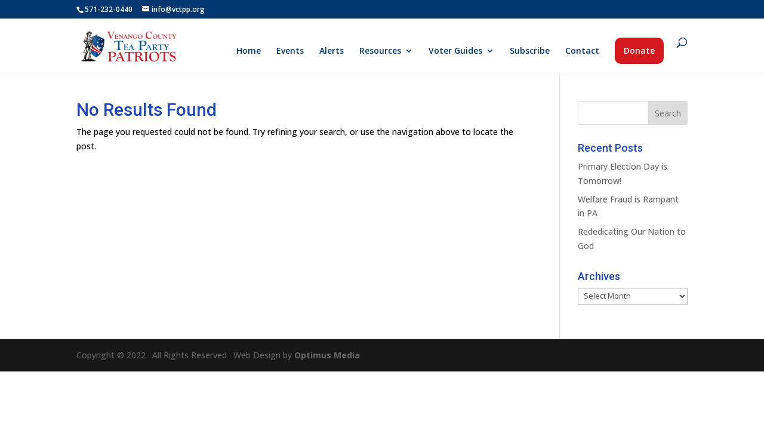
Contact (582, 51)
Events (290, 51)
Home (248, 51)
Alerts (331, 51)
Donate (639, 50)
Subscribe (530, 51)
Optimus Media (327, 355)
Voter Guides (455, 51)
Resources (380, 51)
